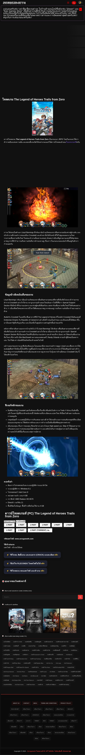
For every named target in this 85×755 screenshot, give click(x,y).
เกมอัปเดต (6, 680)
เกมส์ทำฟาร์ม (46, 650)
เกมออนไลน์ (70, 667)
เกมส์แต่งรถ (6, 676)
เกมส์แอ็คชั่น (28, 641)
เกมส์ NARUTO (53, 676)
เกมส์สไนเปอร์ (70, 680)
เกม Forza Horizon (8, 671)
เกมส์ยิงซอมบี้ (56, 650)
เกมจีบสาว (25, 654)
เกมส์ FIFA (67, 659)
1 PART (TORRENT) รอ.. (40, 530)
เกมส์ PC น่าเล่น (17, 641)
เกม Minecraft (34, 676)
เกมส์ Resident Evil (21, 659)
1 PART (9, 525)
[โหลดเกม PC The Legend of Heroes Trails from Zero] (42, 227)
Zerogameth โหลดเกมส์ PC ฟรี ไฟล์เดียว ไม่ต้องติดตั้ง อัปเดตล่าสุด (49, 751)
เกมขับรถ (65, 650)
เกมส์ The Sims (46, 667)
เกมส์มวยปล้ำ (27, 663)
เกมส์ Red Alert (30, 684)
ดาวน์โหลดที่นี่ (20, 521)
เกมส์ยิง (23, 646)
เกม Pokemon (68, 663)
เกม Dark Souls (19, 684)
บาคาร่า (28, 721)
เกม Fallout (16, 676)
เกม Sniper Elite (16, 680)
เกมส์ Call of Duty (8, 659)
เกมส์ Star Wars (16, 663)
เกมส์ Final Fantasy (35, 659)
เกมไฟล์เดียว (6, 641)
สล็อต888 (13, 726)
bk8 (44, 721)
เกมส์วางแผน (6, 646)
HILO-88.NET (15, 709)
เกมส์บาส (40, 684)
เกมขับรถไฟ (58, 659)
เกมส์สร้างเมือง (36, 650)
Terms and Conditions (49, 703)
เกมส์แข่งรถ (60, 654)
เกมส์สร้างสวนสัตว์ (76, 671)
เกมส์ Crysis (43, 671)
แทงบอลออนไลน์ (62, 721)
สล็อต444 (10, 721)
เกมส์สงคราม (25, 650)
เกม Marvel (69, 654)
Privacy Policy (66, 703)
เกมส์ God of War (63, 671)
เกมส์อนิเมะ (74, 650)
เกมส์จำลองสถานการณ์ (62, 641)
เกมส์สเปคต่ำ (74, 641)
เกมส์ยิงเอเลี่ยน (48, 659)
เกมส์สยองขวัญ (54, 646)
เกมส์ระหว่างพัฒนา (51, 684)
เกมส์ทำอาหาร (59, 680)
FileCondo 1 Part (9, 521)
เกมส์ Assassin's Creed (37, 654)
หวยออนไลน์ (70, 715)
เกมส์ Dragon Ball (8, 667)
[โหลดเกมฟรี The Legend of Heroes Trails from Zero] (42, 288)
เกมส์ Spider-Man (38, 663)
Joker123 (35, 715)
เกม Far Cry (49, 663)
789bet (37, 721)
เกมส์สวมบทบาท (48, 641)
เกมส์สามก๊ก (50, 654)
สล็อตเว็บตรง (26, 709)
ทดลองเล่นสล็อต (58, 715)
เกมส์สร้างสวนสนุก (64, 684)
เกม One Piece (21, 671)
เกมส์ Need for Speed (22, 667)
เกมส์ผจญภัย (38, 641)
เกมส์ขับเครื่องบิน (76, 676)
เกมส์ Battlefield (32, 671)
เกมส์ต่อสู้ (71, 646)
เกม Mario (24, 676)
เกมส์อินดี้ (15, 646)
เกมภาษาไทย (31, 646)
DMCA (35, 703)
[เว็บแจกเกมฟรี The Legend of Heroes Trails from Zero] (42, 398)
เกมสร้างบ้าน (35, 667)
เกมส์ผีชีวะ (76, 659)
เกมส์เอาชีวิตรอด (42, 646)
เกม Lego (58, 663)
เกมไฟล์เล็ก (6, 650)
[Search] (74, 2)
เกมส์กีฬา (63, 646)
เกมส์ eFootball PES (58, 667)
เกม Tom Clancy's (29, 680)
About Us (16, 703)
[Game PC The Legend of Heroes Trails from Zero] (42, 476)
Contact (26, 703)
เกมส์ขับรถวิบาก (64, 676)
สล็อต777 (19, 721)
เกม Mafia (52, 671)
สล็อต (21, 726)
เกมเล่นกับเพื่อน (7, 684)
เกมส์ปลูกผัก (6, 654)
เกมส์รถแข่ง (16, 650)
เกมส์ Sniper (48, 680)
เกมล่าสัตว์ (39, 680)
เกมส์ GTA (6, 663)
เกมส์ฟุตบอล (16, 654)
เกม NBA (43, 676)
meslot (70, 709)
